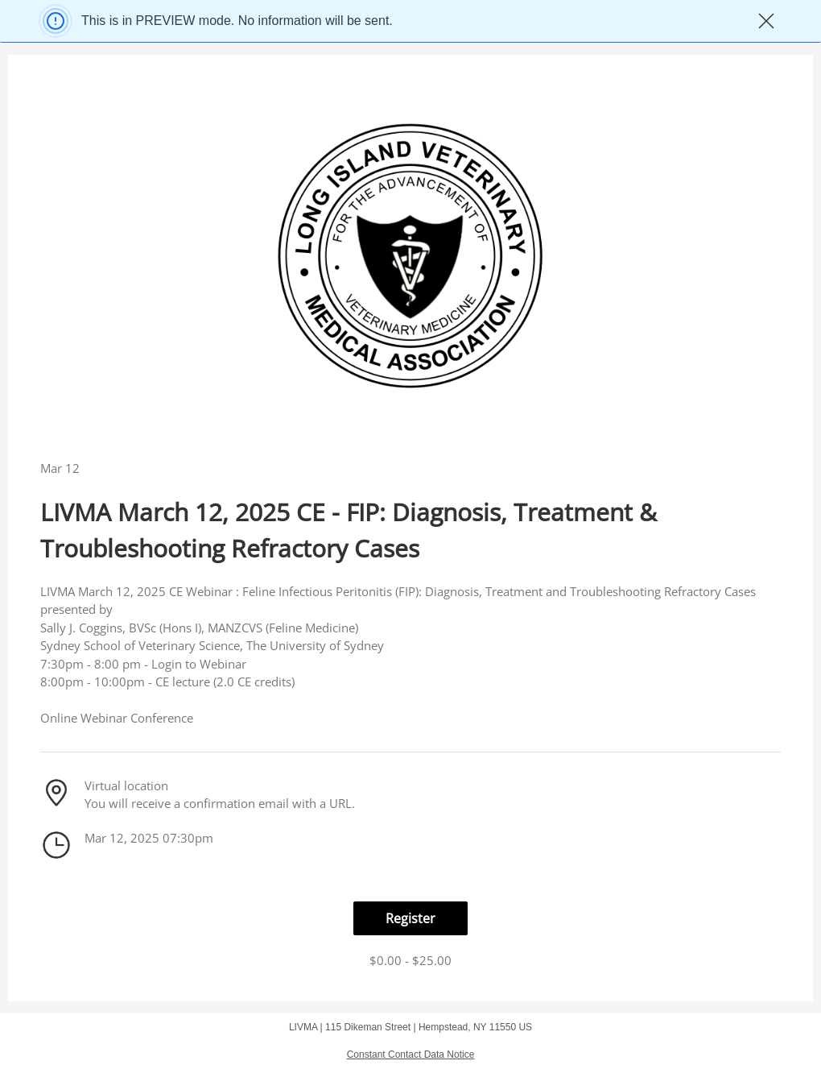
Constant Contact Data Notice (411, 1054)
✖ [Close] (766, 21)
